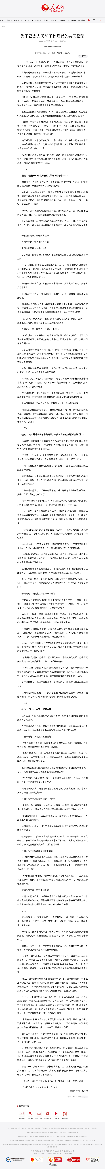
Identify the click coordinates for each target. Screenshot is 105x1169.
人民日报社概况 (12, 1128)
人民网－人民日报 (63, 53)
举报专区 (81, 20)
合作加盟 (52, 1128)
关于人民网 (22, 1128)
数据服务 (66, 1128)
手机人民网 (39, 1114)
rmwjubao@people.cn (80, 1136)
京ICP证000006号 (88, 1144)
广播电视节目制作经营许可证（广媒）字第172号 (79, 1140)
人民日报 (21, 1114)
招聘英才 (38, 1128)
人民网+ (30, 1114)
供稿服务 (59, 1128)
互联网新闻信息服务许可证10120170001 (23, 1140)
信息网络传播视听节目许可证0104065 (15, 1144)
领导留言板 (47, 1114)
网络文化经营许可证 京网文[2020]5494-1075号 (43, 1144)
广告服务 (45, 1128)
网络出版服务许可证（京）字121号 (70, 1144)
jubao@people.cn (73, 1132)
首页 (1, 20)
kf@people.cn (34, 1136)
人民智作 (64, 1114)
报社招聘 (30, 1128)
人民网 (2, 26)
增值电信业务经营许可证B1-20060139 (49, 1140)
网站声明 (73, 1128)
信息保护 (87, 1128)
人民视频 (56, 1114)
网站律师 (80, 1128)
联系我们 (95, 1128)
